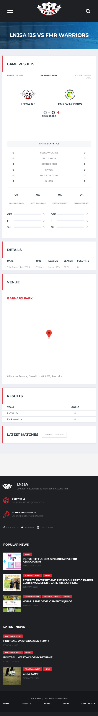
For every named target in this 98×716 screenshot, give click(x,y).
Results (26, 703)
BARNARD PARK (20, 298)
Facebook (10, 527)
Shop (66, 703)
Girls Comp (31, 673)
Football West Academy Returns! (28, 657)
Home (6, 703)
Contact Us (88, 703)
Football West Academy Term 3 (26, 640)
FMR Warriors (14, 419)
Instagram (45, 527)
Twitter (27, 527)
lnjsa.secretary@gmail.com (28, 502)
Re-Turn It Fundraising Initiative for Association (50, 560)
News (47, 703)
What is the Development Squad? (47, 601)
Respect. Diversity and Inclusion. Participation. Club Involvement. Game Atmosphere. (58, 581)
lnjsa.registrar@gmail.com (28, 516)
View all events (54, 434)
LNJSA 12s (12, 413)
